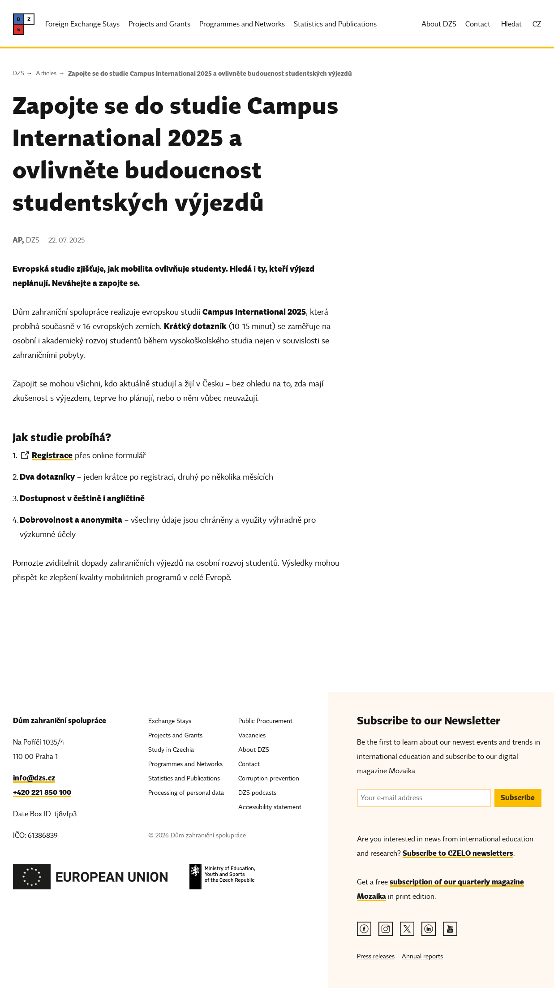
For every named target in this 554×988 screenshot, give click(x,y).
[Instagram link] (385, 929)
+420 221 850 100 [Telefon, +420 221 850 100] (42, 792)
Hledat (511, 24)
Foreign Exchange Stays (82, 24)
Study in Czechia (171, 750)
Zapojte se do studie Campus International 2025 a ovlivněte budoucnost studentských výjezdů (210, 73)
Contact (477, 24)
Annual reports (422, 956)
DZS (18, 73)
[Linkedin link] (428, 929)
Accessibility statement (269, 807)
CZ (537, 24)
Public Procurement (265, 721)
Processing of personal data (186, 793)
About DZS (438, 24)
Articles (46, 73)
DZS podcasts (257, 793)
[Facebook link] (364, 929)
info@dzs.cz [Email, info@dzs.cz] (34, 778)
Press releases (376, 956)
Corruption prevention (268, 778)
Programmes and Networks (242, 24)
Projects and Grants (159, 24)
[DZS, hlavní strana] (23, 24)
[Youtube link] (450, 929)
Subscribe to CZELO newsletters (458, 853)
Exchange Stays (169, 721)
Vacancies (252, 735)
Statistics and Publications (335, 24)
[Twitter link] (407, 929)
